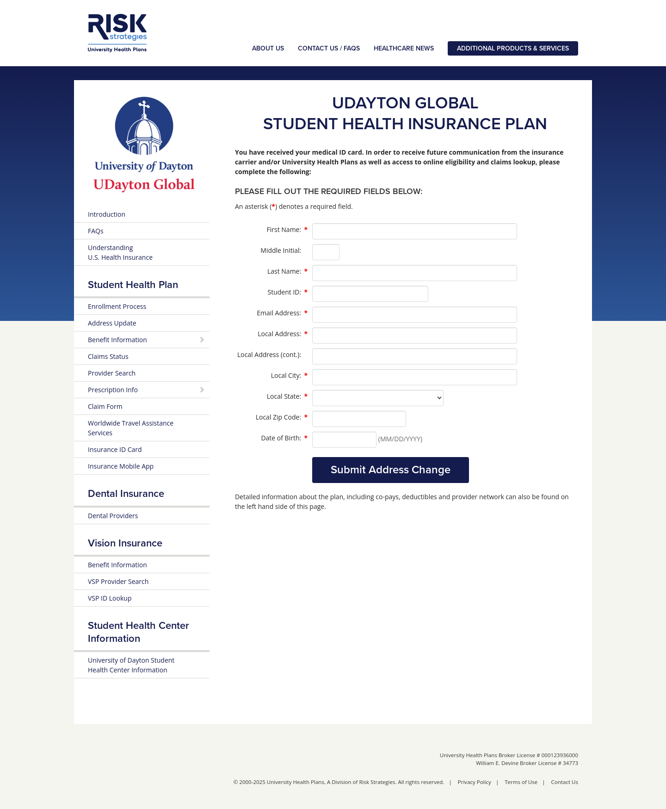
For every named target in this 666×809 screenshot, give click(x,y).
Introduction (106, 214)
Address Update (112, 323)
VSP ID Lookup (109, 598)
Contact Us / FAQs (329, 48)
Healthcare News (404, 48)
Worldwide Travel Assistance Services (130, 428)
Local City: (289, 375)
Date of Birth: (284, 438)
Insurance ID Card (115, 449)
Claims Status (108, 356)
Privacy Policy (474, 781)
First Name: (287, 229)
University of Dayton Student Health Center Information (131, 665)
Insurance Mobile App (121, 466)
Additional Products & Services (513, 48)
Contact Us (564, 781)
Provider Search (112, 373)
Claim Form (105, 406)
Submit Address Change (390, 470)
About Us (268, 48)
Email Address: (282, 313)
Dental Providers (113, 515)
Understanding (120, 252)
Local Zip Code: (282, 417)
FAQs (96, 230)
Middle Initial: (280, 250)
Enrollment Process (117, 306)
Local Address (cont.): (269, 354)
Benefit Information (117, 564)
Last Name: (287, 271)
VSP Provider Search (118, 581)
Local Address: (283, 333)
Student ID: (288, 292)
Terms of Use (521, 781)
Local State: (287, 396)
